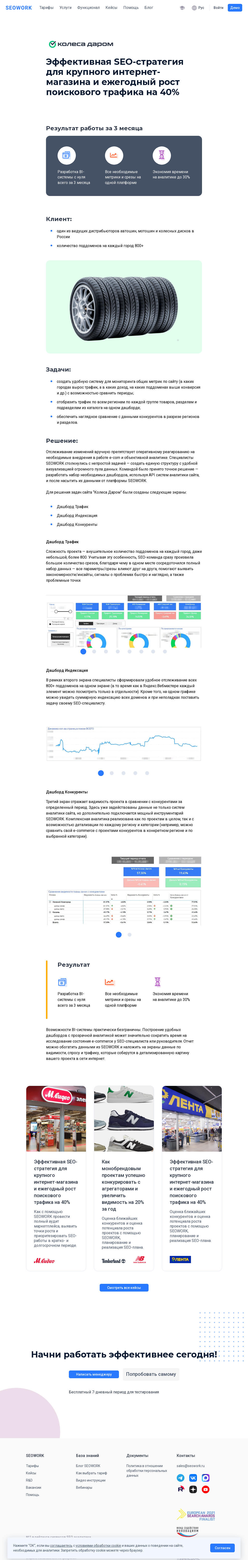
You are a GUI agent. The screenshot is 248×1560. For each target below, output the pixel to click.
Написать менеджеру (94, 1374)
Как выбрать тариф (91, 1473)
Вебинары (84, 1487)
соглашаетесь (61, 1545)
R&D (29, 1480)
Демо (235, 8)
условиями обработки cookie (98, 1545)
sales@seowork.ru (191, 1466)
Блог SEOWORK (88, 1466)
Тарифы (46, 7)
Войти (218, 8)
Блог (148, 7)
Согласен (222, 1548)
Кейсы (111, 7)
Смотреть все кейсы (124, 1288)
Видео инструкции (90, 1480)
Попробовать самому (151, 1374)
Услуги (65, 7)
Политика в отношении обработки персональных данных (146, 1470)
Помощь (131, 7)
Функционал (88, 7)
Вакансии (33, 1487)
